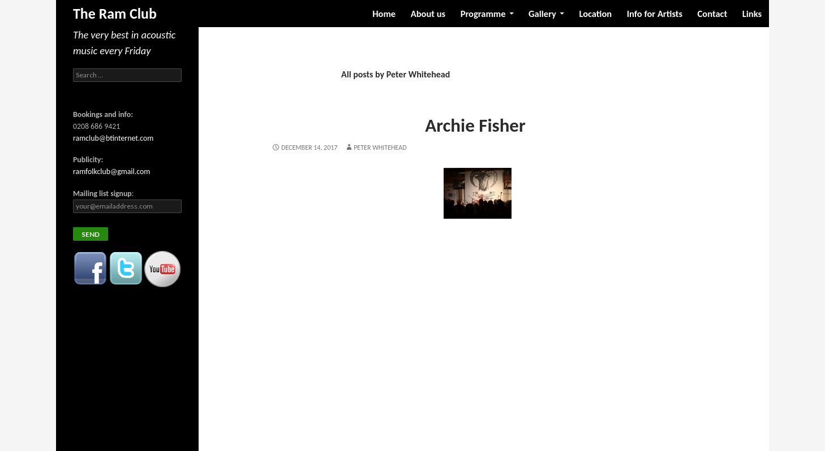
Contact (713, 13)
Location (595, 13)
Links (752, 13)
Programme (483, 13)
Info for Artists (654, 13)
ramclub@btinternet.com (113, 138)
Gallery (542, 13)
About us (428, 13)
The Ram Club (115, 14)
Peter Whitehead (380, 147)
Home (384, 13)
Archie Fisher (475, 125)
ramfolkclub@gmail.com (111, 171)
